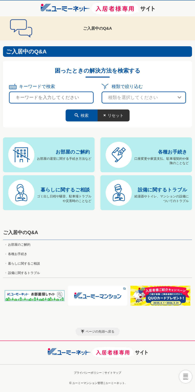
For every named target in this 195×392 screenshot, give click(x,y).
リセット (116, 115)
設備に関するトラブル (162, 189)
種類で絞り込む (127, 86)
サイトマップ (112, 372)
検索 (85, 115)
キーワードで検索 (37, 86)
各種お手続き (172, 152)
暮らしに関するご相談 (65, 189)
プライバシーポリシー (88, 372)
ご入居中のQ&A (20, 232)
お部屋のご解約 (73, 152)
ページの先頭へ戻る (100, 331)
